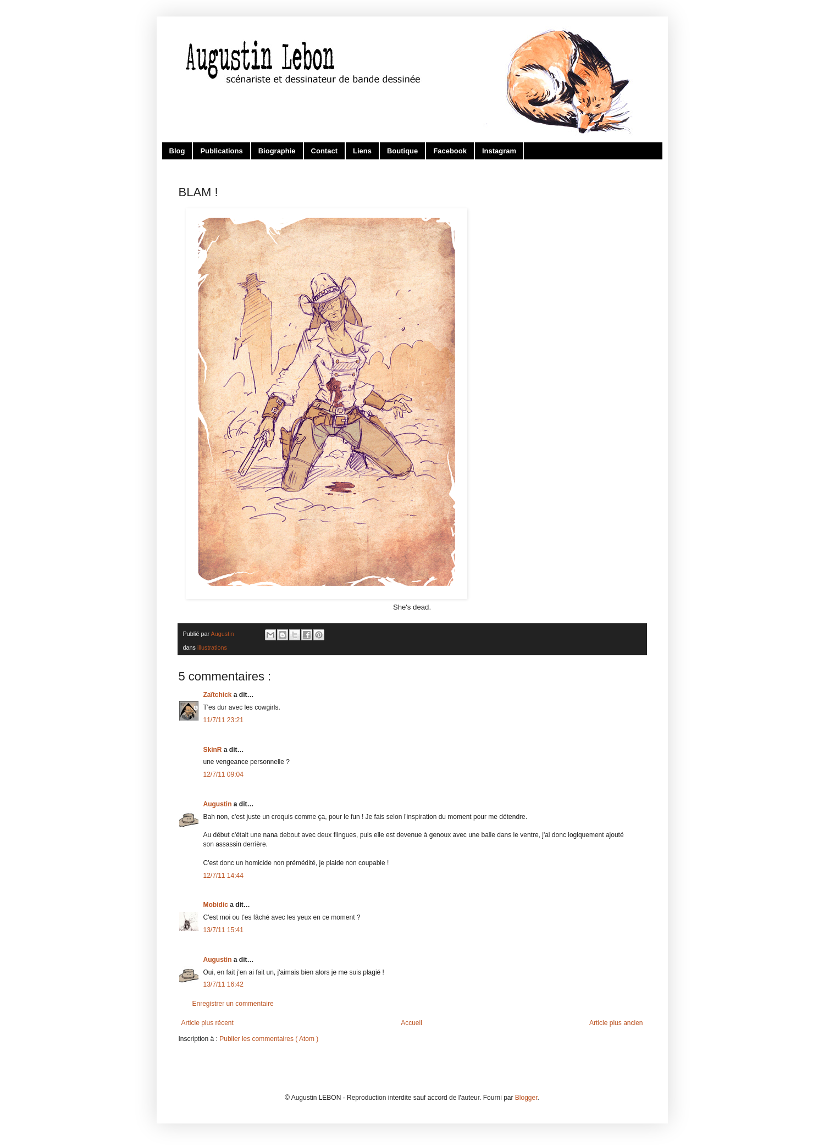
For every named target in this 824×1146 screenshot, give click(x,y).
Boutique (402, 151)
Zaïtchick (218, 695)
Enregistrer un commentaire (233, 1003)
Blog (177, 151)
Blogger (526, 1097)
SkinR (213, 750)
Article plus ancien (616, 1023)
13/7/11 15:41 (223, 930)
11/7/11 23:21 (223, 720)
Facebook (450, 151)
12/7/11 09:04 (223, 774)
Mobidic (216, 905)
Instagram (499, 151)
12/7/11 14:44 (223, 875)
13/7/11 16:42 (223, 984)
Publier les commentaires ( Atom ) (268, 1039)
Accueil (411, 1023)
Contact (324, 151)
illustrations (212, 647)
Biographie (277, 151)
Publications (221, 151)
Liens (362, 151)
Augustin (218, 804)
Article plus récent (207, 1023)
